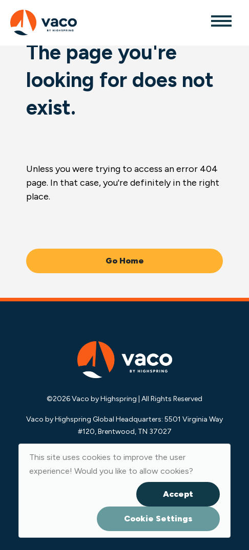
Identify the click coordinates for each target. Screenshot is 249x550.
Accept (178, 494)
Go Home (125, 261)
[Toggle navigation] (221, 20)
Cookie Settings (158, 518)
